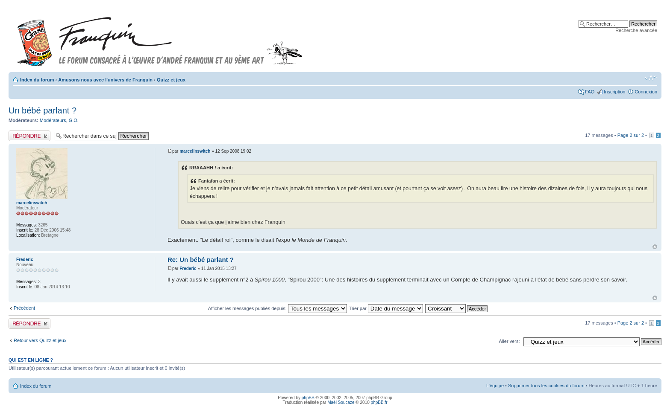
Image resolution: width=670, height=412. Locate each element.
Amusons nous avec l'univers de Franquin (105, 79)
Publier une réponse (29, 136)
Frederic (187, 268)
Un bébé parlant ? (42, 110)
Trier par (386, 308)
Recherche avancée (636, 30)
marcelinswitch (194, 151)
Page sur (630, 135)
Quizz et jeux (171, 79)
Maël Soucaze (340, 402)
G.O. (74, 120)
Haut (654, 246)
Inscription (614, 91)
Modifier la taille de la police (651, 78)
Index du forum (37, 79)
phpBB (308, 397)
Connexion (646, 91)
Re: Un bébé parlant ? (201, 259)
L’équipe (495, 385)
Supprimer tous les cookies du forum (546, 385)
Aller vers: (509, 341)
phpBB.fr (379, 402)
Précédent (24, 307)
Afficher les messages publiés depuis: (277, 308)
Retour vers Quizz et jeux (40, 340)
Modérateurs (53, 120)
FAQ (589, 91)
